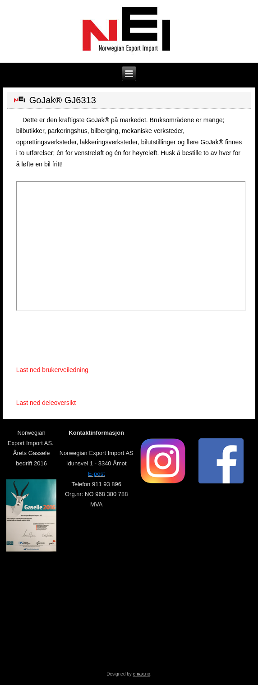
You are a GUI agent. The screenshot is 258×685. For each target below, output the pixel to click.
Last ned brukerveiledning (52, 369)
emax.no (141, 673)
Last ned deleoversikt (46, 402)
